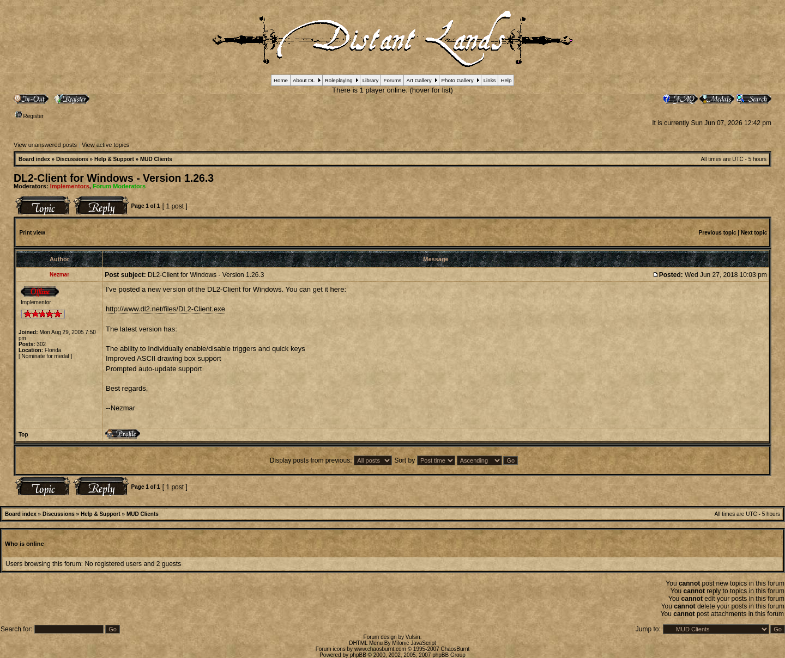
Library (371, 80)
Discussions (72, 159)
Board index (34, 159)
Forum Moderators (119, 186)
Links (490, 80)
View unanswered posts (45, 145)
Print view (32, 233)
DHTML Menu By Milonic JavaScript (392, 643)
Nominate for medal (45, 356)
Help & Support (114, 159)
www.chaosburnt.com (380, 649)
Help (505, 80)
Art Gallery (418, 80)
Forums (392, 80)
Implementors (69, 186)
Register (29, 116)
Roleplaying (339, 80)
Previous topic (717, 233)
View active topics (105, 145)
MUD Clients (156, 159)
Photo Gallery (458, 80)
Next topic (754, 233)
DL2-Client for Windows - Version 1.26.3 (114, 178)
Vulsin (413, 637)
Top (23, 435)
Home (281, 80)
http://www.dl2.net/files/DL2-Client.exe (165, 309)
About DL (304, 80)
